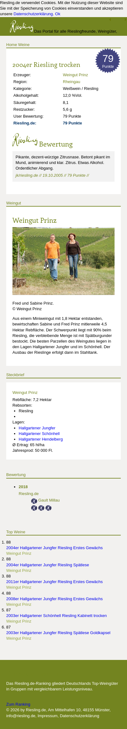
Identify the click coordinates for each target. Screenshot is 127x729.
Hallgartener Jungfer (37, 428)
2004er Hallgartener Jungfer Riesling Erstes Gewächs (54, 547)
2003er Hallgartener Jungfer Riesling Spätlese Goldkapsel (58, 632)
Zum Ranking (18, 704)
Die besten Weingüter (39, 673)
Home (11, 44)
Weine (24, 44)
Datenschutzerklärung (33, 14)
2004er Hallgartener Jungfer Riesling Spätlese (47, 565)
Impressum (48, 715)
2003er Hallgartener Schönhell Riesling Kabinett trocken (56, 615)
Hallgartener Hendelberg (41, 439)
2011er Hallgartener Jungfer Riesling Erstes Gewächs (54, 581)
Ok (57, 14)
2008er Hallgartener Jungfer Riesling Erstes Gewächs (54, 598)
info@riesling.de (20, 715)
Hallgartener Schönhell (39, 433)
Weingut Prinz (75, 74)
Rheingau (71, 81)
